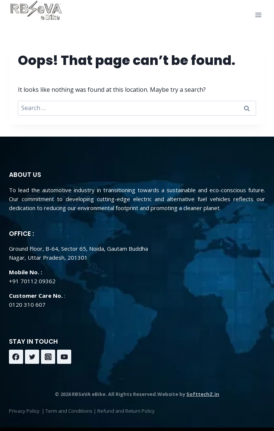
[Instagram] (48, 357)
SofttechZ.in (202, 394)
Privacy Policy (24, 410)
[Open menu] (258, 15)
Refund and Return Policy (126, 410)
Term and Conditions (68, 410)
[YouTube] (64, 357)
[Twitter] (32, 357)
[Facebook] (16, 357)
